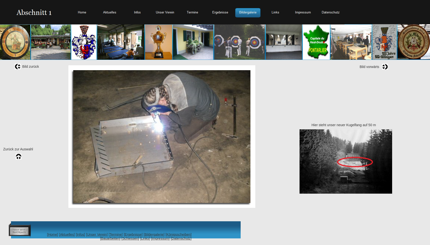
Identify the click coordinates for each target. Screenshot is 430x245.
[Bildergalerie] (154, 234)
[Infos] (80, 234)
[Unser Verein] (97, 234)
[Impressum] (160, 238)
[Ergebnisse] (133, 234)
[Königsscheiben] (178, 234)
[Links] (145, 238)
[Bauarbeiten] (110, 238)
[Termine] (116, 234)
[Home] (52, 234)
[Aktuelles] (67, 234)
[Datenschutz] (181, 238)
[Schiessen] (130, 238)
